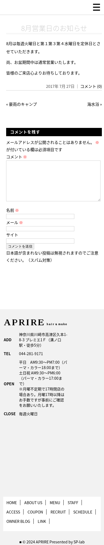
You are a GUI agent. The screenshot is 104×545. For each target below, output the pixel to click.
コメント (16, 157)
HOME (11, 511)
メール (14, 231)
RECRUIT (58, 520)
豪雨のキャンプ (23, 104)
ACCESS (13, 520)
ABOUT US (33, 511)
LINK (42, 529)
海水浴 (93, 104)
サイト (12, 243)
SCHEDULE (82, 520)
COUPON (35, 520)
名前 (12, 219)
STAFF (73, 511)
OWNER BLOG (18, 529)
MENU (55, 511)
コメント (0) (91, 86)
